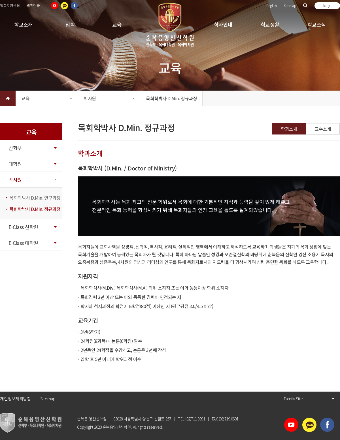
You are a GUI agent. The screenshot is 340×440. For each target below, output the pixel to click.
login (327, 5)
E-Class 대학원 (23, 242)
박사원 (90, 98)
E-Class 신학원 (23, 226)
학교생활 (270, 24)
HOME (8, 98)
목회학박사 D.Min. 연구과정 (35, 197)
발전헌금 (33, 5)
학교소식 (316, 24)
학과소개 (289, 128)
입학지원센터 (10, 5)
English (271, 5)
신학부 (15, 147)
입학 (70, 24)
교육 (117, 24)
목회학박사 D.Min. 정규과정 (171, 98)
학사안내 (223, 24)
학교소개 (23, 24)
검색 (305, 5)
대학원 (15, 163)
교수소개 (322, 128)
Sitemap (290, 5)
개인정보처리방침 (15, 398)
